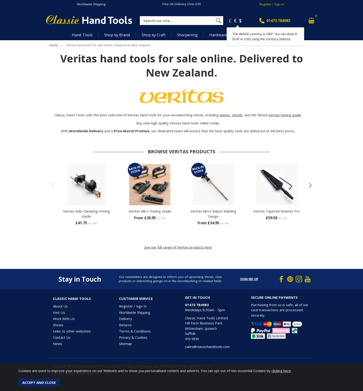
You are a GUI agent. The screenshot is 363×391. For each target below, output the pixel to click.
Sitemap (125, 343)
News (57, 343)
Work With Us (64, 318)
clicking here (281, 370)
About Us (60, 306)
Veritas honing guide (285, 115)
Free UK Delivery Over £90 (181, 4)
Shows (58, 325)
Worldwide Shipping (91, 4)
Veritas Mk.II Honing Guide (150, 211)
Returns (125, 325)
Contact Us (62, 337)
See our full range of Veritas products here (178, 247)
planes (225, 115)
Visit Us (59, 312)
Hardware (218, 34)
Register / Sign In (272, 4)
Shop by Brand (117, 34)
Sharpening (187, 34)
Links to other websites (72, 331)
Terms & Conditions (135, 331)
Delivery (125, 318)
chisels (237, 115)
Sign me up (249, 279)
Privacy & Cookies (133, 337)
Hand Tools (82, 34)
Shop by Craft (154, 34)
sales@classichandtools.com (207, 346)
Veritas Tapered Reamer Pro (276, 211)
